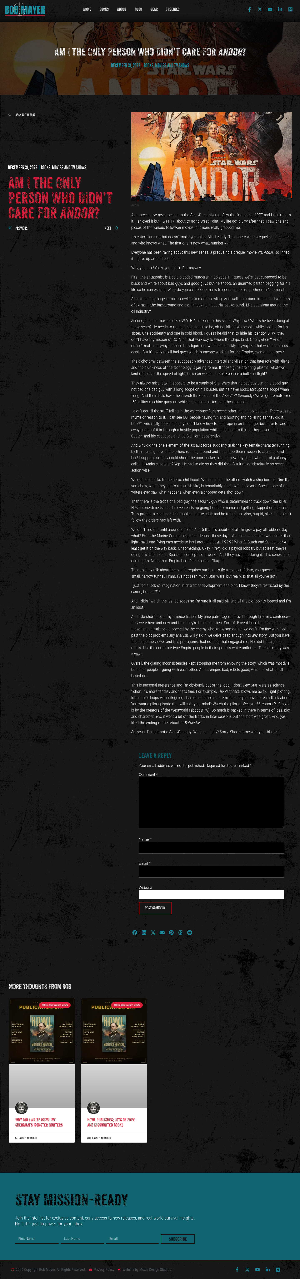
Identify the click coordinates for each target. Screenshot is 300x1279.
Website (145, 888)
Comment (148, 774)
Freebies (173, 9)
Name (145, 839)
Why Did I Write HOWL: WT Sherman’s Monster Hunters (39, 1122)
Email (144, 863)
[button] (21, 114)
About (121, 9)
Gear (154, 9)
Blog (138, 9)
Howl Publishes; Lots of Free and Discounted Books (111, 1122)
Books (104, 9)
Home (87, 9)
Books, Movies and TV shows (166, 65)
